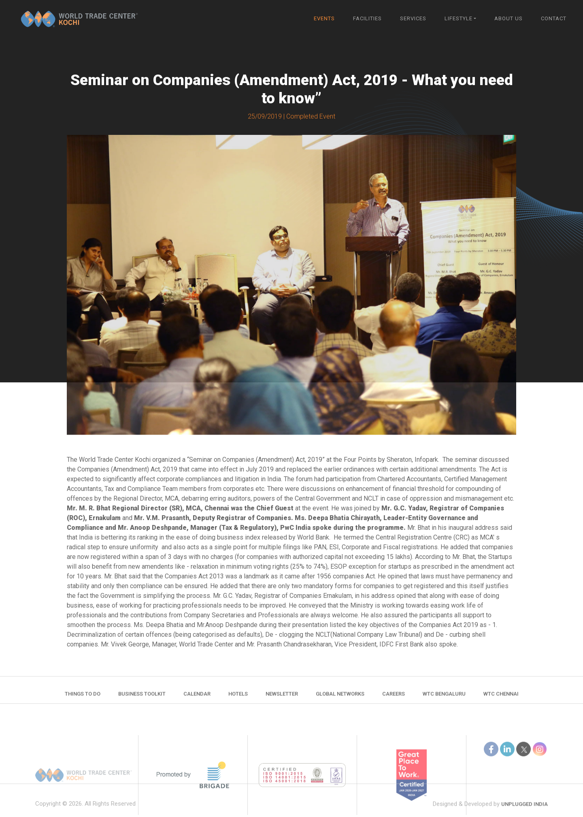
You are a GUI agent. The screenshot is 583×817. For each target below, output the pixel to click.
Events (324, 18)
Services (413, 18)
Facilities (367, 18)
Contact (553, 18)
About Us (508, 18)
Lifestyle (458, 18)
